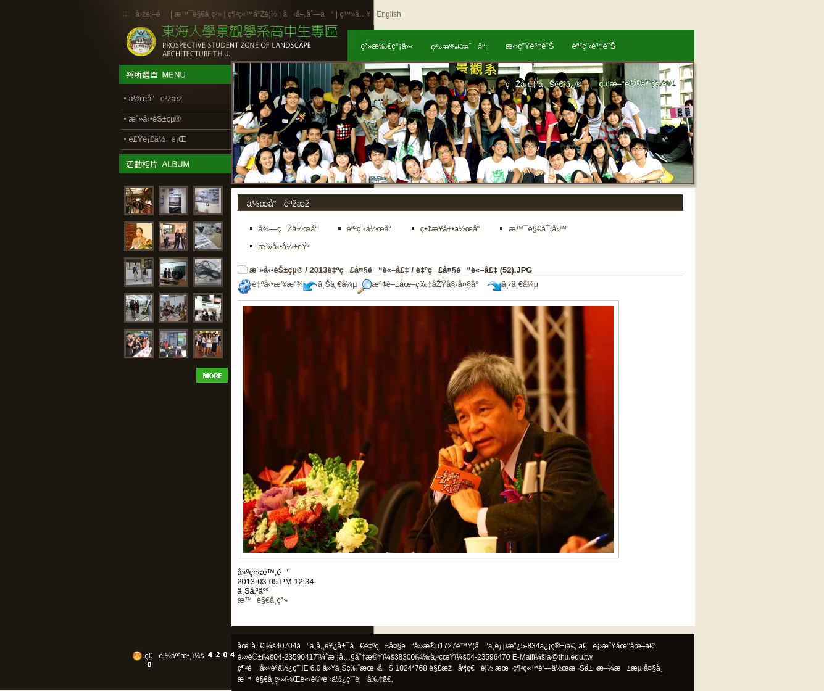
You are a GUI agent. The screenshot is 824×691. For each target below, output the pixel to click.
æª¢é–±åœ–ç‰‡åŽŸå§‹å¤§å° (421, 284)
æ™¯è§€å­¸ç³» (198, 14)
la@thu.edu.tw (569, 657)
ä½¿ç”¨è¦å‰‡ (357, 679)
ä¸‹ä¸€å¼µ (512, 284)
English (389, 14)
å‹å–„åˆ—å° (308, 14)
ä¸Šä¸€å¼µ (330, 284)
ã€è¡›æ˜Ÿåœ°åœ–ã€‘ (616, 646)
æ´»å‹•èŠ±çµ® (276, 270)
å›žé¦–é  (152, 14)
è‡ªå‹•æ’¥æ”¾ (270, 284)
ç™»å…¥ (354, 14)
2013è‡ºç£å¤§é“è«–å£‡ (359, 270)
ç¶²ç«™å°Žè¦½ (252, 14)
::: (126, 13)
